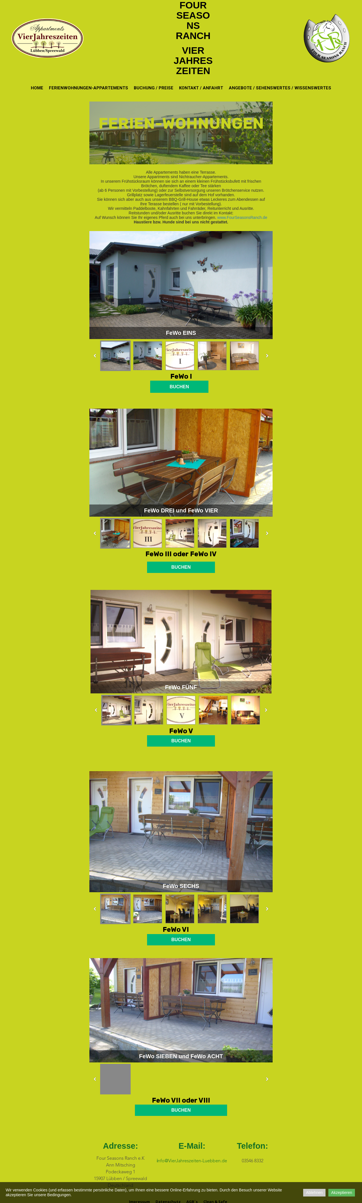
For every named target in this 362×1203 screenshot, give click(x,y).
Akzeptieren (341, 1192)
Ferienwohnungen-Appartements (88, 87)
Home (37, 87)
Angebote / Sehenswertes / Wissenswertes (280, 87)
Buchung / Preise (153, 87)
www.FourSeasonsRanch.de (242, 217)
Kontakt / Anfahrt (201, 87)
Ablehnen (314, 1192)
